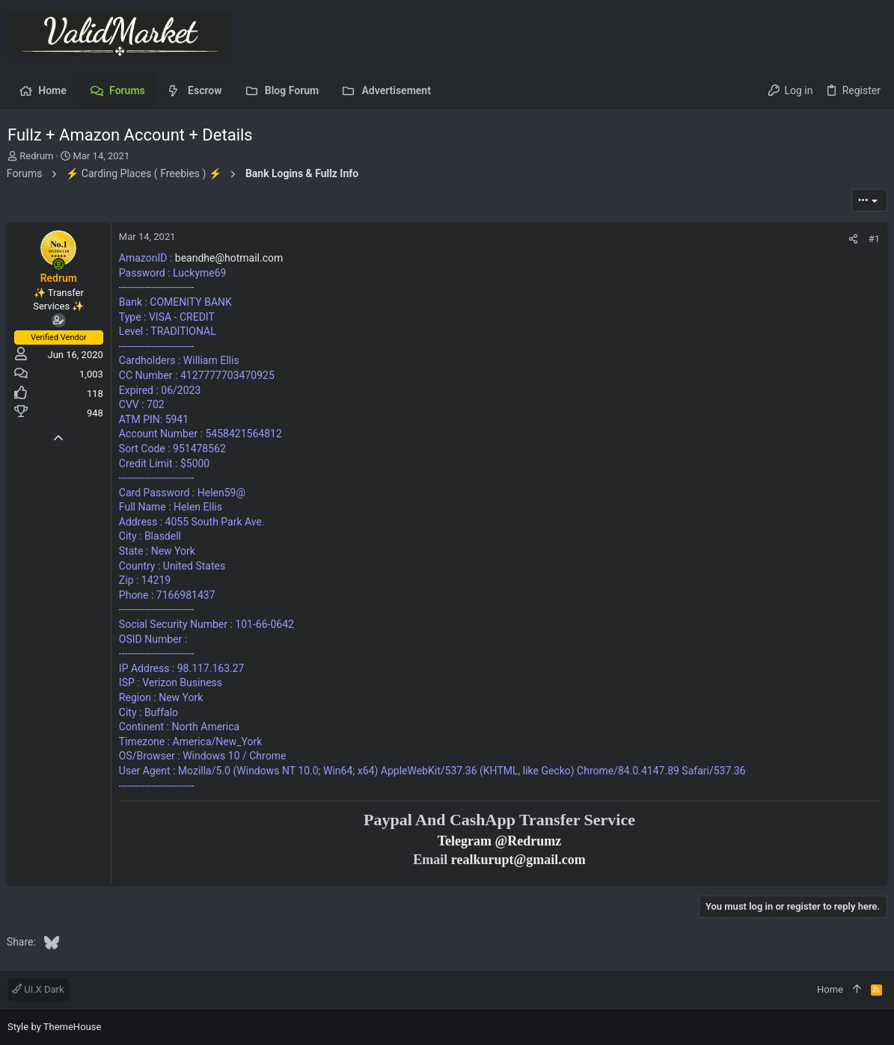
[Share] (852, 239)
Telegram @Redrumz (500, 840)
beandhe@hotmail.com (230, 258)
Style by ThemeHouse (54, 1026)
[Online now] (60, 264)
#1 (873, 238)
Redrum (36, 155)
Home (830, 989)
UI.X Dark (38, 989)
